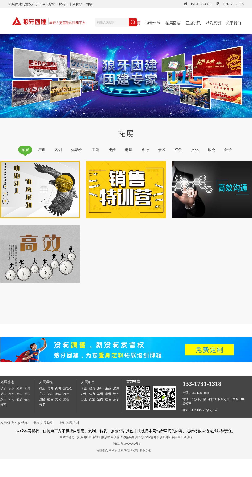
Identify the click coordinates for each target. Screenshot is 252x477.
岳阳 (27, 399)
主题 (95, 150)
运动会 (77, 150)
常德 (27, 388)
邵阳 (27, 394)
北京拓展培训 (43, 423)
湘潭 (19, 388)
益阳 (3, 394)
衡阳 (19, 394)
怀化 (11, 399)
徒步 (112, 150)
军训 (100, 394)
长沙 (3, 388)
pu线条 (23, 423)
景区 (161, 150)
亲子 (228, 150)
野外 (116, 394)
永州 (3, 399)
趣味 (128, 150)
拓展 (25, 150)
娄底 (19, 399)
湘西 (3, 404)
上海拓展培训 (69, 423)
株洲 (11, 388)
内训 (58, 150)
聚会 (211, 150)
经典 (92, 388)
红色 (178, 150)
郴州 (11, 394)
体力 (92, 394)
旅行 (145, 150)
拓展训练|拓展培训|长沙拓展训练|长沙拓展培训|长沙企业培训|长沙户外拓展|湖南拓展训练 (135, 437)
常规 (84, 388)
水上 (84, 399)
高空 (92, 399)
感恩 (116, 388)
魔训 (108, 394)
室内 (100, 399)
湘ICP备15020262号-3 (126, 443)
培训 (42, 150)
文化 (195, 150)
